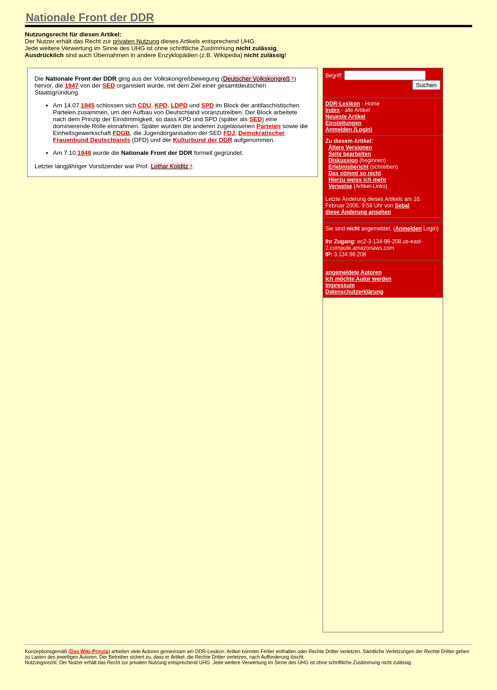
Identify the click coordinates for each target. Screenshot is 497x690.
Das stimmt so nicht (355, 173)
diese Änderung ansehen (358, 212)
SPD (207, 105)
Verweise (340, 186)
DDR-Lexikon (342, 103)
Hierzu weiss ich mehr (358, 180)
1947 (72, 85)
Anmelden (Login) (348, 129)
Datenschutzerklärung (354, 292)
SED (108, 85)
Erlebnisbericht (349, 167)
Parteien (268, 126)
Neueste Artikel (345, 116)
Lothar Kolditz (170, 166)
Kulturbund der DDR (202, 139)
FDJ (229, 133)
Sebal (402, 205)
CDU (144, 105)
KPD (161, 105)
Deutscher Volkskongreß (256, 78)
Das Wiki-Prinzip (89, 651)
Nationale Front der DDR (90, 17)
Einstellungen (343, 123)
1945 (88, 105)
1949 (84, 152)
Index (332, 110)
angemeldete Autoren (353, 272)
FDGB (121, 133)
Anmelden (408, 228)
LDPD (179, 105)
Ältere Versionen (350, 147)
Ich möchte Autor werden (358, 279)
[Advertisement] (382, 357)
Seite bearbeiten (350, 154)
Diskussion (343, 160)
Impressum (340, 285)
